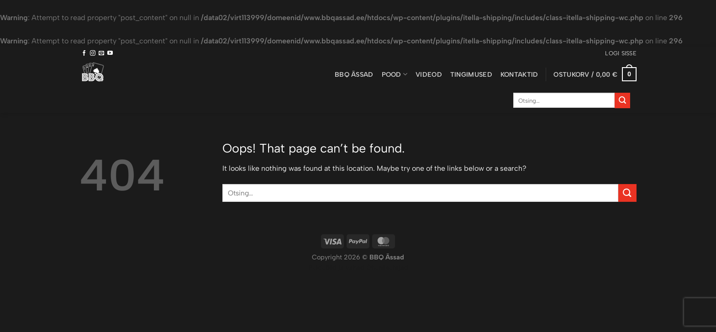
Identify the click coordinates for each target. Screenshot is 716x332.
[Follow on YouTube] (110, 53)
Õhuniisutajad (386, 267)
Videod (429, 74)
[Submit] (622, 100)
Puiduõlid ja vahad (336, 267)
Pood (395, 74)
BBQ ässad (354, 74)
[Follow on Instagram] (92, 53)
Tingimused (471, 74)
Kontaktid (519, 74)
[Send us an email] (101, 53)
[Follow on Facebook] (84, 53)
